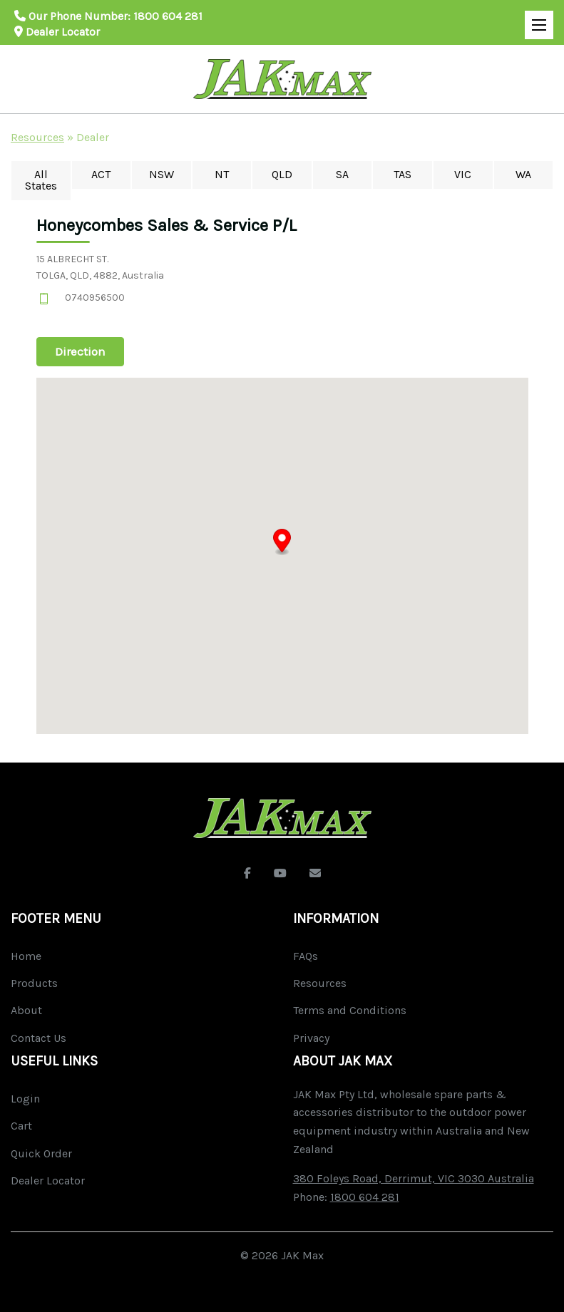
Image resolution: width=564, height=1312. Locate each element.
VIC (462, 174)
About (26, 1010)
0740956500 (95, 297)
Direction (80, 351)
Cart (21, 1125)
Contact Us (38, 1038)
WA (523, 174)
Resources (37, 137)
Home (26, 956)
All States (41, 179)
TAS (402, 174)
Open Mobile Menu (535, 19)
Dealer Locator (57, 32)
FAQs (305, 956)
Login (25, 1098)
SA (342, 174)
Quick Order (41, 1153)
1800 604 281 (167, 16)
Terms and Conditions (349, 1010)
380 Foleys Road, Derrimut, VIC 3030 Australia (413, 1178)
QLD (282, 174)
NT (222, 174)
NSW (161, 174)
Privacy (311, 1038)
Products (34, 983)
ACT (101, 174)
